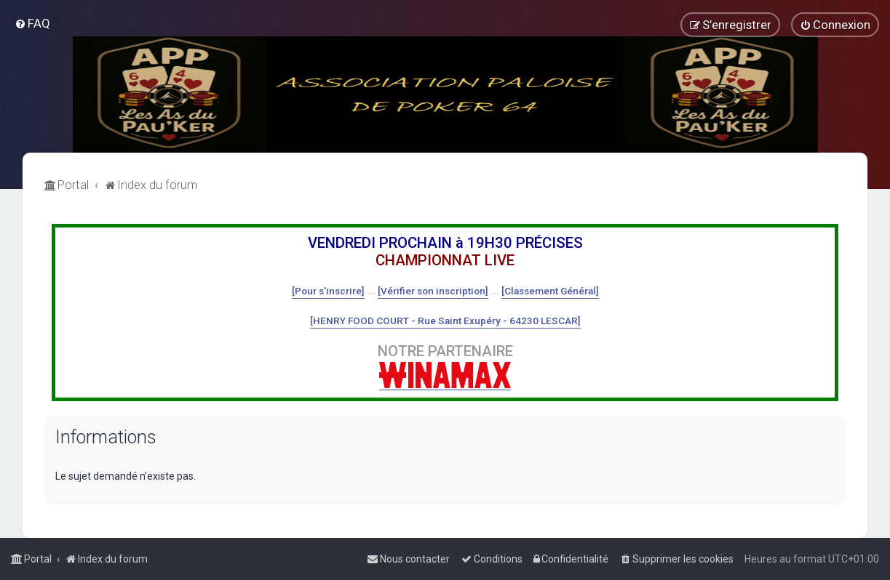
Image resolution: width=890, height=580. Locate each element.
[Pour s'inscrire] (328, 291)
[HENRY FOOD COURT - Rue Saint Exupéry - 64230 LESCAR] (445, 320)
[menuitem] (32, 23)
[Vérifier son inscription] (433, 291)
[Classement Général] (550, 291)
